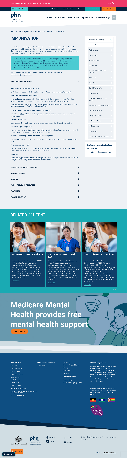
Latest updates (41, 366)
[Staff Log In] (17, 451)
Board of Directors (16, 368)
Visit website (20, 331)
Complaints (67, 371)
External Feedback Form (71, 365)
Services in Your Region (43, 32)
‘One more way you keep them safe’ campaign (27, 158)
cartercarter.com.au (109, 453)
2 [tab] (115, 289)
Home (13, 32)
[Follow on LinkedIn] (72, 437)
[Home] (17, 17)
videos (22, 114)
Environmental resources (18, 388)
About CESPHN (15, 366)
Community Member (25, 32)
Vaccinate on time (17, 105)
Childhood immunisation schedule (22, 99)
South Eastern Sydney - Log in (73, 383)
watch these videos (33, 130)
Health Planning (15, 380)
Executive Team (15, 377)
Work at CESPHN (16, 385)
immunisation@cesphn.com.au (21, 75)
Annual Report (15, 383)
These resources (17, 139)
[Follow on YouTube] (72, 442)
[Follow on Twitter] (55, 441)
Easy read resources (28, 123)
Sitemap (66, 373)
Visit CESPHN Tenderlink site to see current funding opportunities (24, 392)
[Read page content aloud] (8, 454)
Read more (15, 281)
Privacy (66, 368)
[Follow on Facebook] (55, 437)
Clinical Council (15, 371)
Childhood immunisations (30, 88)
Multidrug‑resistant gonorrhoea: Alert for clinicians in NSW (31, 3)
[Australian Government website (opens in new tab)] (19, 440)
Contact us (67, 362)
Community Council (16, 374)
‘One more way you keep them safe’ (58, 92)
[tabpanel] (27, 254)
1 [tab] (113, 289)
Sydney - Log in (68, 380)
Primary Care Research (18, 395)
